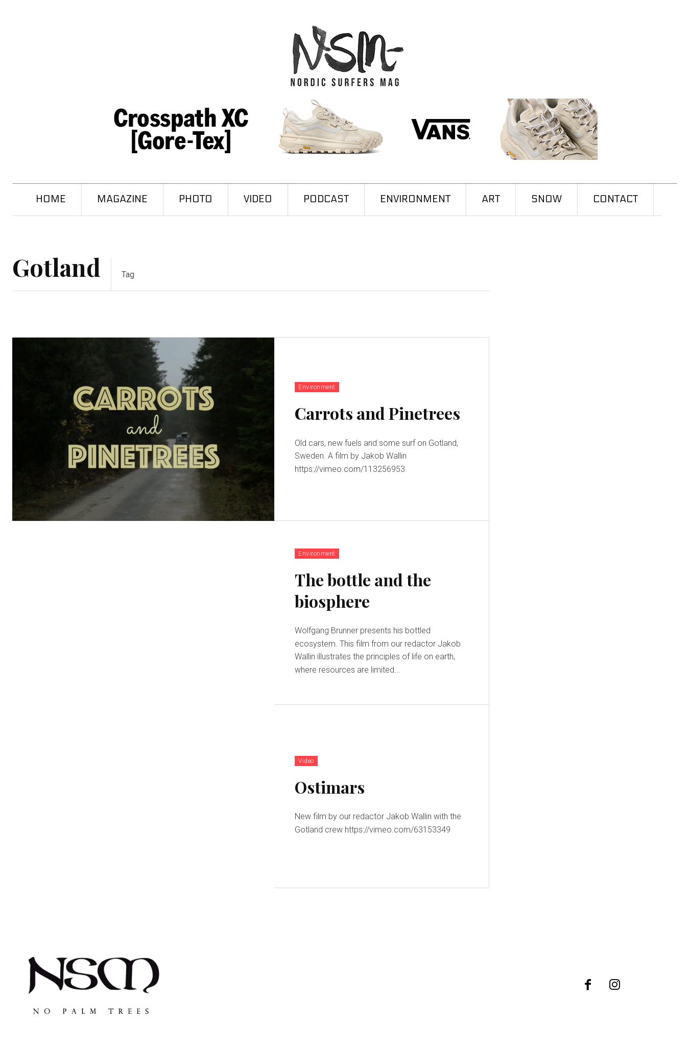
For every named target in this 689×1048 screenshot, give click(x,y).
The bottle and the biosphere (363, 590)
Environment (317, 387)
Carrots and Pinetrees (377, 413)
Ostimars (330, 787)
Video (306, 761)
